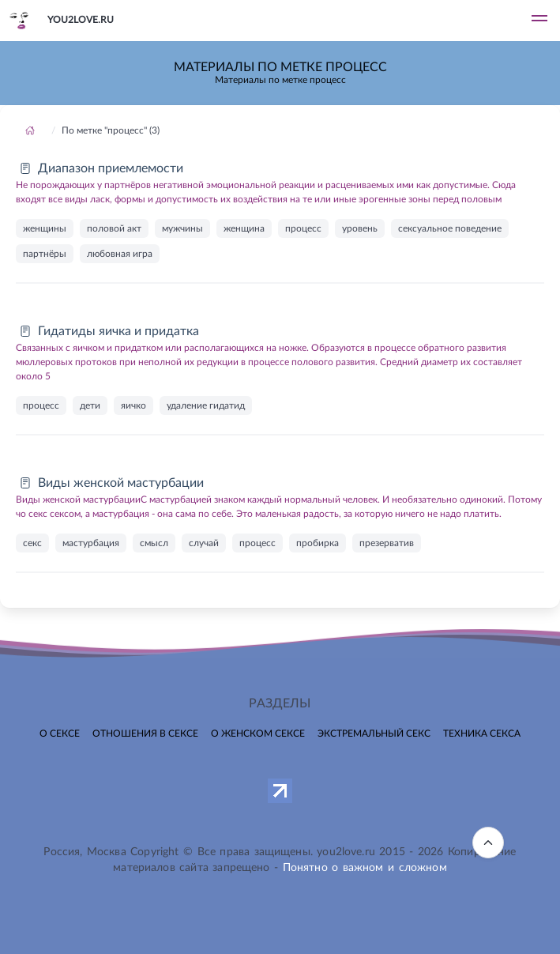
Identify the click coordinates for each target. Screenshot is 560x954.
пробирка (317, 543)
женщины (44, 228)
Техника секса (482, 733)
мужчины (182, 228)
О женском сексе (258, 733)
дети (90, 405)
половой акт (114, 228)
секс (32, 543)
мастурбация (90, 543)
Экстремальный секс (374, 733)
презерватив (386, 543)
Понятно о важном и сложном (365, 867)
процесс (303, 228)
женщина (244, 228)
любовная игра (119, 253)
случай (204, 543)
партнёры (44, 253)
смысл (154, 543)
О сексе (59, 733)
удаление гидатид (206, 405)
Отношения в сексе (145, 733)
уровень (360, 228)
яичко (133, 405)
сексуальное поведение (450, 228)
